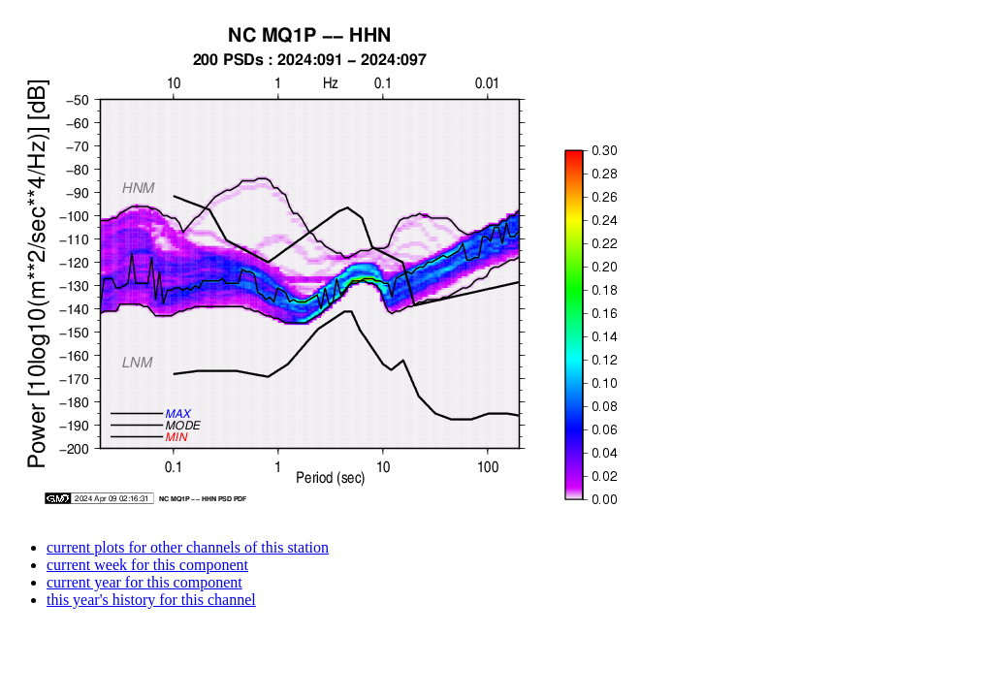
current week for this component (147, 564)
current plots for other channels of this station (188, 547)
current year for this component (144, 582)
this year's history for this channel (151, 599)
